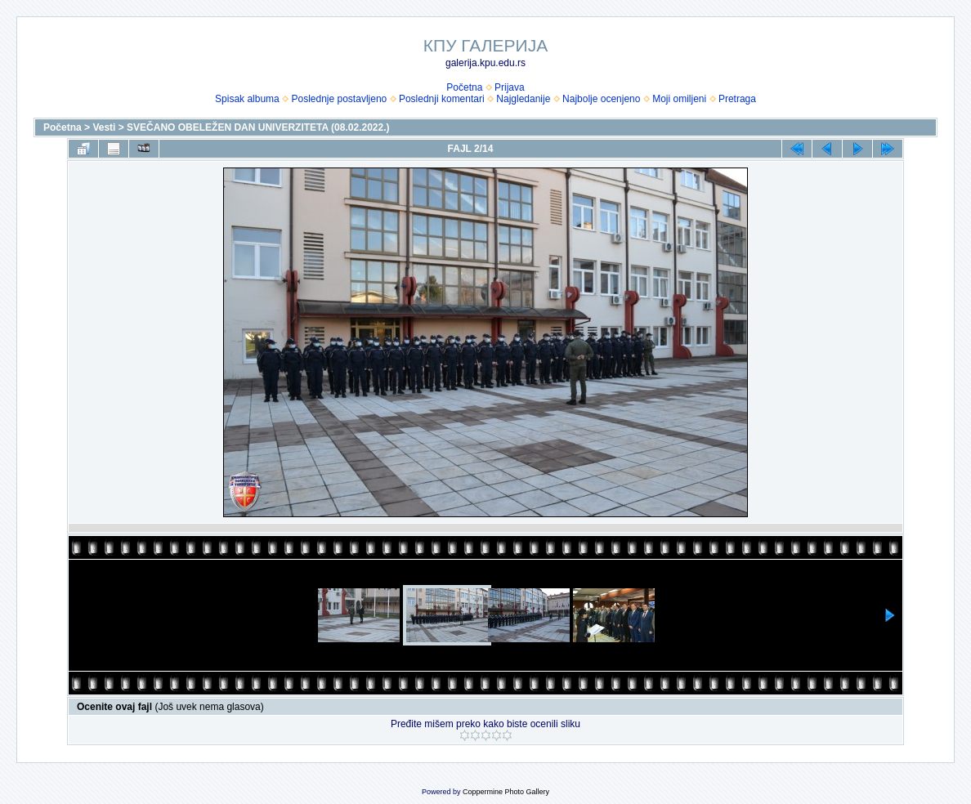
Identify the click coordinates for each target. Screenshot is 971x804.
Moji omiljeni (679, 99)
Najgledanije (523, 99)
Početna (464, 87)
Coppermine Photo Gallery (506, 792)
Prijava (509, 87)
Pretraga (737, 99)
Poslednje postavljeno (339, 99)
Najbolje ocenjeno (601, 99)
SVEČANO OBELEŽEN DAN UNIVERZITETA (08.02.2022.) (258, 127)
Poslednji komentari (442, 99)
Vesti (103, 127)
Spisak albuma (247, 99)
